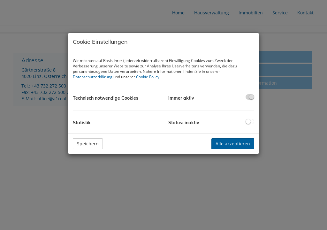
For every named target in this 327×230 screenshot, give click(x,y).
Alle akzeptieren (233, 144)
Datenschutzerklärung (92, 77)
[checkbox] (250, 97)
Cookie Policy (147, 77)
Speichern (88, 144)
